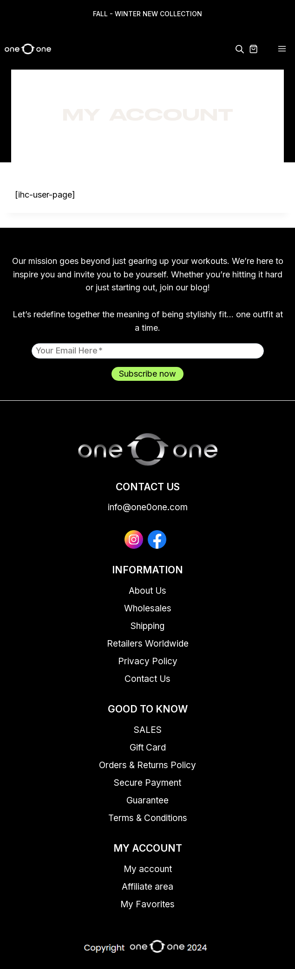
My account (148, 869)
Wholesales (147, 608)
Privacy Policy (147, 661)
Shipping (147, 626)
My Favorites (147, 904)
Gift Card (148, 747)
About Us (147, 590)
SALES (148, 730)
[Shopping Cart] (259, 49)
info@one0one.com (148, 507)
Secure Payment (147, 782)
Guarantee (147, 800)
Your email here (69, 350)
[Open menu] (281, 49)
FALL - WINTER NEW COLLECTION (147, 14)
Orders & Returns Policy (147, 765)
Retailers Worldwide (148, 643)
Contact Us (147, 679)
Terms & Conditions (147, 818)
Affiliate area (147, 886)
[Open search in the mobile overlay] (239, 49)
